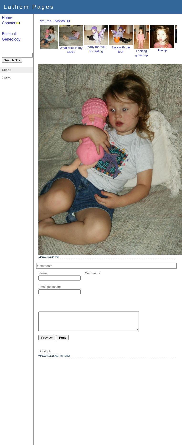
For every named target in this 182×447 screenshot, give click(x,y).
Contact (11, 23)
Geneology (11, 39)
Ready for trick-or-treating (96, 47)
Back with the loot (121, 47)
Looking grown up (141, 51)
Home (7, 18)
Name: (42, 273)
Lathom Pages (29, 7)
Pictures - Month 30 (54, 21)
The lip (162, 48)
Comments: (93, 273)
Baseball (9, 34)
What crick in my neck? (71, 48)
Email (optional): (49, 287)
